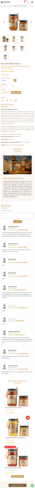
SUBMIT (17, 221)
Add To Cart (16, 92)
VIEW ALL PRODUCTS (17, 476)
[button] (28, 2)
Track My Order (17, 485)
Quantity (3, 84)
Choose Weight (5, 78)
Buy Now (5, 92)
